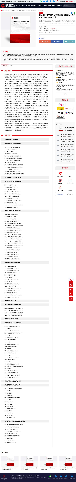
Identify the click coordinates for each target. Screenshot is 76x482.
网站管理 (13, 478)
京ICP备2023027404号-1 (39, 477)
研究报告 (7, 10)
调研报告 (22, 5)
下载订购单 (42, 38)
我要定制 (70, 194)
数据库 (53, 5)
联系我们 (37, 475)
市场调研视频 (47, 5)
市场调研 (34, 5)
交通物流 (13, 10)
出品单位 (40, 28)
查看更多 (65, 94)
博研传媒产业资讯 (29, 475)
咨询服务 (40, 5)
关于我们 (59, 5)
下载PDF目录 (69, 42)
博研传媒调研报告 (20, 475)
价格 (40, 36)
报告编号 (40, 26)
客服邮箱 (40, 32)
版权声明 (5, 52)
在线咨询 (57, 42)
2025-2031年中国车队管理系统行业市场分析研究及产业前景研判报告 (30, 10)
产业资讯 (28, 5)
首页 (17, 5)
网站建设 (21, 478)
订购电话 (40, 30)
